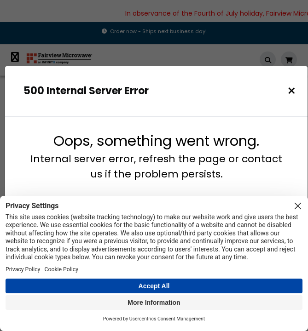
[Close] (291, 90)
